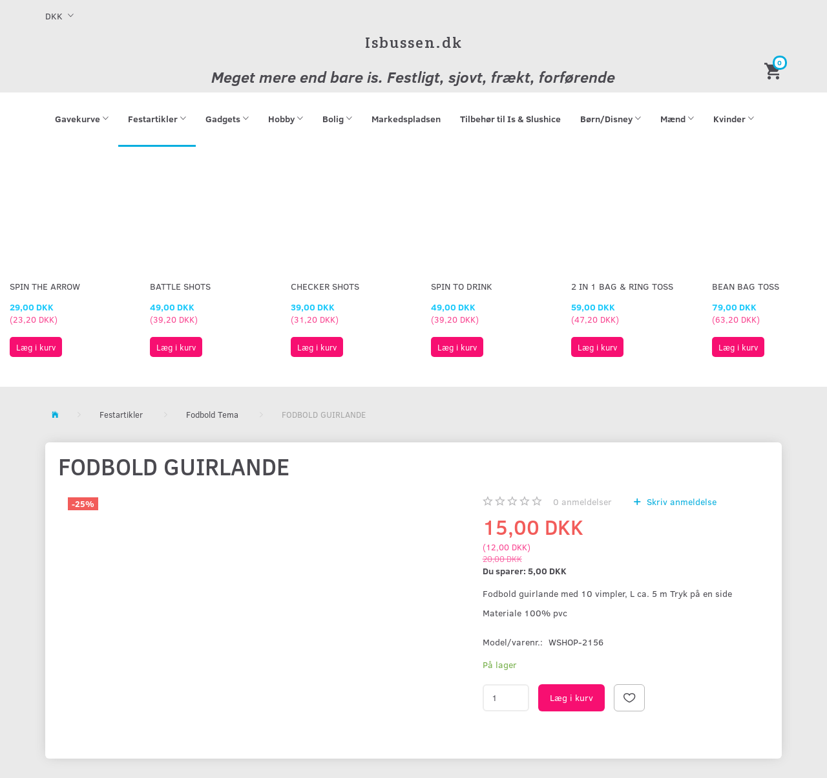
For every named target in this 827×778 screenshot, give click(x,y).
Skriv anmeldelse (680, 501)
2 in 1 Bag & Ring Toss (622, 286)
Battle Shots (180, 286)
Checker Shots (325, 286)
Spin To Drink (461, 286)
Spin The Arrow (45, 286)
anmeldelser (582, 501)
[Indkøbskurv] (774, 70)
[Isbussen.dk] (414, 42)
